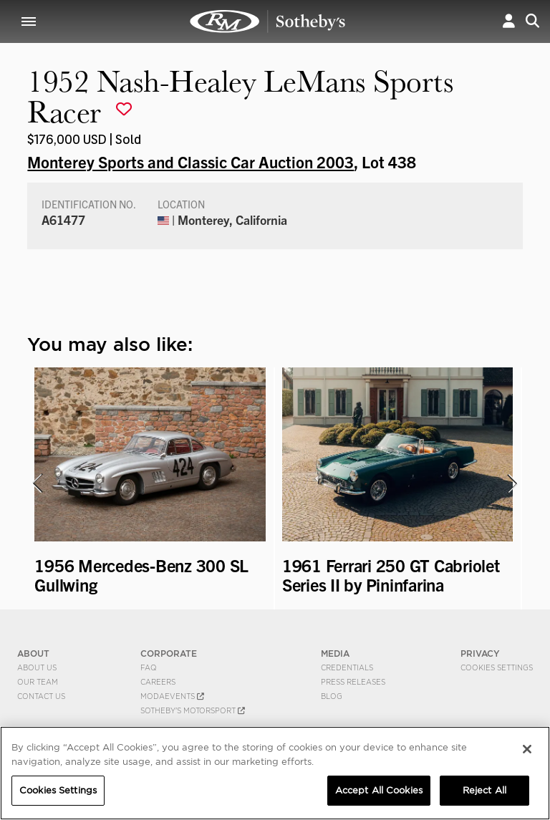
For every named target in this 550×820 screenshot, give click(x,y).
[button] (509, 21)
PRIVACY (480, 653)
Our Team (37, 681)
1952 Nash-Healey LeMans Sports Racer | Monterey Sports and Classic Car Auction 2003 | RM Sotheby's (267, 21)
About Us (37, 667)
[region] (275, 773)
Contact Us (41, 696)
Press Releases (353, 681)
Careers (157, 681)
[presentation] (36, 483)
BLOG (331, 696)
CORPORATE (168, 653)
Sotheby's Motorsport (192, 710)
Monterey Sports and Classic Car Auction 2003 (190, 161)
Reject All (484, 790)
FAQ (148, 667)
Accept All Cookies (379, 790)
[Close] (527, 749)
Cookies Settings (496, 667)
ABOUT (33, 653)
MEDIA (335, 653)
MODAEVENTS (172, 696)
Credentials (347, 667)
